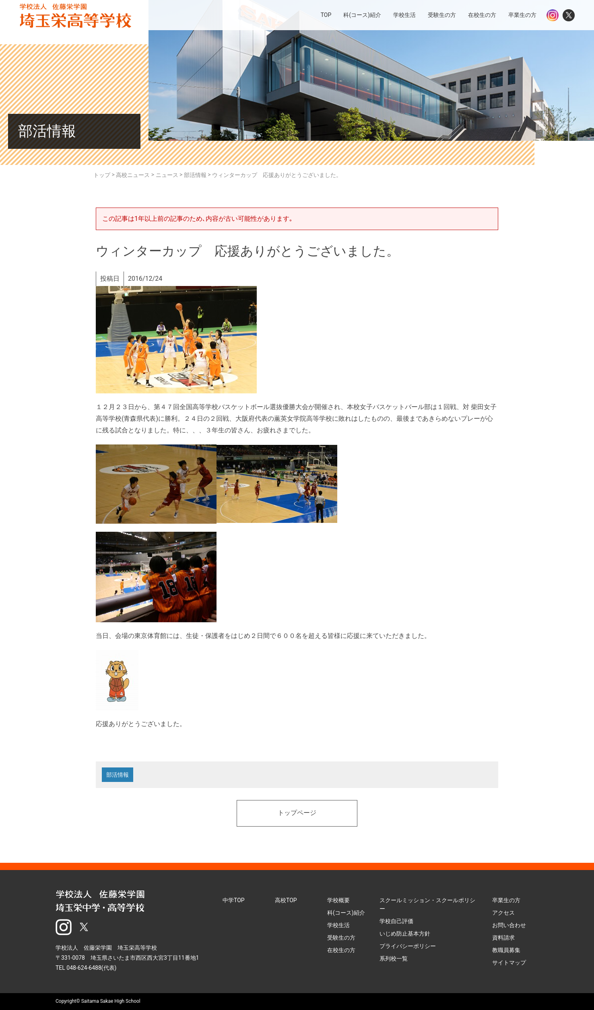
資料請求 (503, 937)
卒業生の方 (506, 900)
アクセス (503, 912)
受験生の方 (341, 937)
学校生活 (338, 925)
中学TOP (234, 900)
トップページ (297, 813)
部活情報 (117, 774)
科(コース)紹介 (346, 912)
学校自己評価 (396, 921)
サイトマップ (509, 962)
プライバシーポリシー (408, 946)
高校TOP (286, 900)
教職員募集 (506, 950)
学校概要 (338, 900)
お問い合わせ (509, 925)
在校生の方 (341, 950)
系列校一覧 (394, 958)
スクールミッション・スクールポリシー (427, 904)
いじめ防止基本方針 (405, 933)
